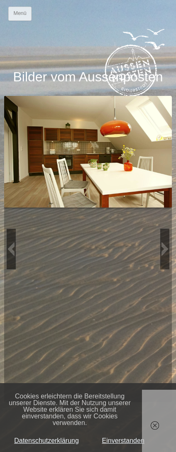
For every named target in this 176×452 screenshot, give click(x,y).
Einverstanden (123, 440)
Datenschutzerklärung (46, 440)
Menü (19, 13)
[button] (11, 249)
